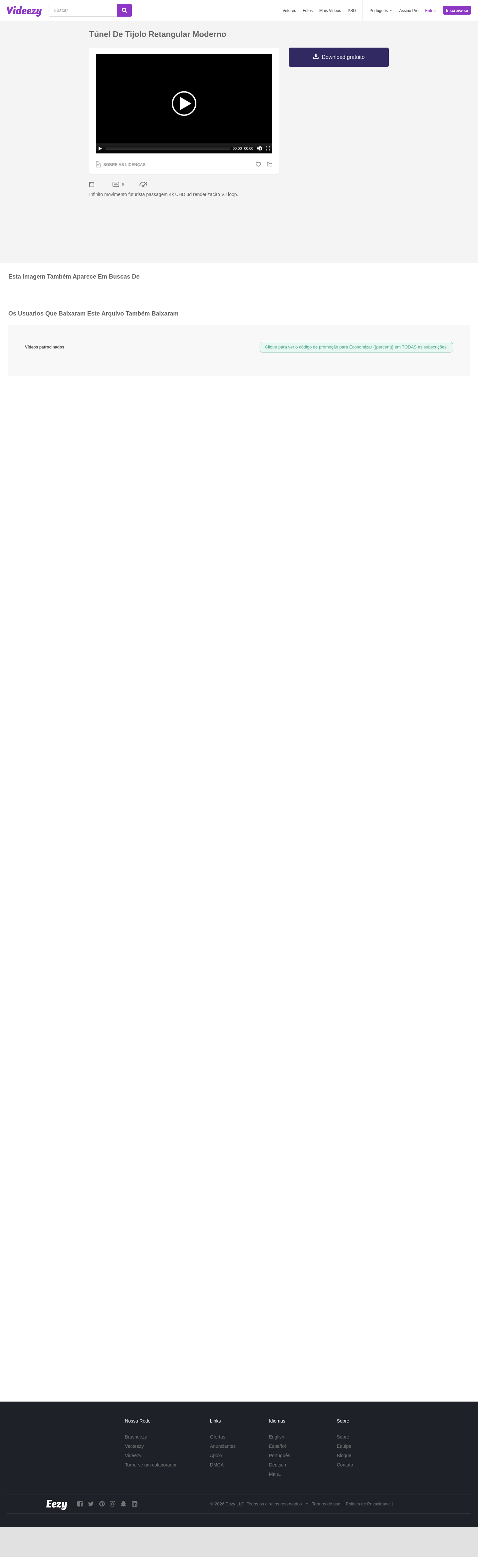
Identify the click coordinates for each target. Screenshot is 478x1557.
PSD (352, 10)
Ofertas (217, 1437)
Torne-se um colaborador (151, 1464)
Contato (345, 1464)
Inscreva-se (457, 10)
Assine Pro (408, 10)
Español (277, 1446)
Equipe (344, 1446)
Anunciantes (223, 1446)
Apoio (216, 1455)
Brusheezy (136, 1437)
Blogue (344, 1455)
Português (279, 1455)
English (276, 1437)
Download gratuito (343, 57)
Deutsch (277, 1464)
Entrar (430, 10)
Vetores (289, 10)
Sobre (343, 1437)
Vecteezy (134, 1446)
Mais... (276, 1474)
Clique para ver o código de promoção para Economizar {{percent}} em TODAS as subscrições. (356, 346)
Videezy (133, 1455)
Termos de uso (326, 1504)
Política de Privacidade (368, 1504)
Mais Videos (330, 10)
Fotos (308, 10)
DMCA (217, 1464)
